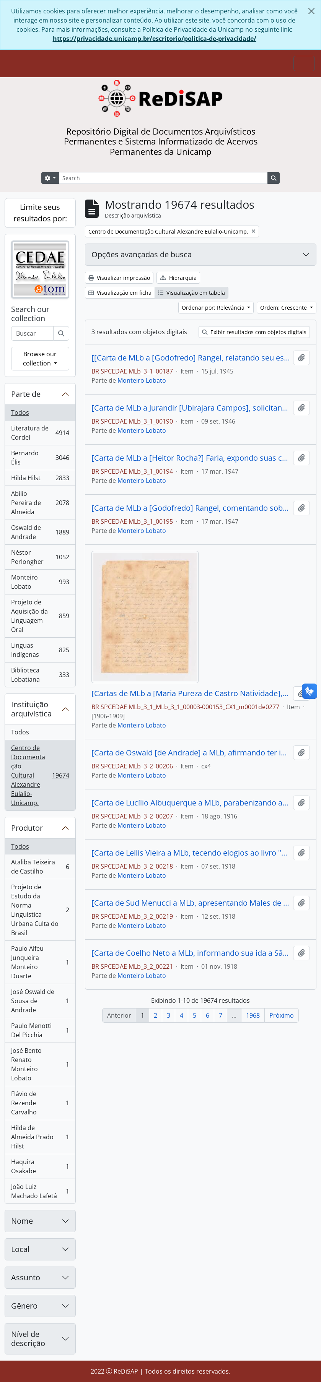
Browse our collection (40, 358)
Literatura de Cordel (40, 433)
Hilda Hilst (40, 479)
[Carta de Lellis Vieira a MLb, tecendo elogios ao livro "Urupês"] (190, 852)
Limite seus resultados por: (40, 213)
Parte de (26, 394)
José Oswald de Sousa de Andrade (40, 1000)
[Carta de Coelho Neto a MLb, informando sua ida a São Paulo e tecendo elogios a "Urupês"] (190, 953)
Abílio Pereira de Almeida (40, 502)
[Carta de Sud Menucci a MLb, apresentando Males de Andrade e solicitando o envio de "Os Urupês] (190, 903)
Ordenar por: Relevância (214, 307)
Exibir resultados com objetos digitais (254, 332)
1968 (253, 1015)
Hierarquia (178, 277)
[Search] (163, 178)
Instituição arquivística (31, 709)
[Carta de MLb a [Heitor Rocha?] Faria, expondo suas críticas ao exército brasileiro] (190, 458)
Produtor (27, 828)
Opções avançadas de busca (141, 254)
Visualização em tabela (191, 292)
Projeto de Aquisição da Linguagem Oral (40, 616)
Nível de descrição (28, 1338)
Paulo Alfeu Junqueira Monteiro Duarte (40, 962)
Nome (22, 1221)
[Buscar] (61, 333)
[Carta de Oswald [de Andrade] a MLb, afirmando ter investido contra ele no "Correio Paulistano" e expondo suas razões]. (190, 752)
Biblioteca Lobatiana (40, 675)
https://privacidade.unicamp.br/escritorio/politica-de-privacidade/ (154, 38)
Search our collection (30, 314)
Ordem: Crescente (284, 307)
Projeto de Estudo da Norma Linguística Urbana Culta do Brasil (40, 910)
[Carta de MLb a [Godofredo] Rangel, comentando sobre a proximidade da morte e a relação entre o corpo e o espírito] (190, 508)
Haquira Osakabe (40, 1166)
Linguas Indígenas (40, 650)
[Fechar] (311, 11)
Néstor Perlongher (40, 557)
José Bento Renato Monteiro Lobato (40, 1064)
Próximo (281, 1015)
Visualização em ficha (120, 292)
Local (20, 1249)
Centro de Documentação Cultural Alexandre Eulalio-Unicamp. (40, 775)
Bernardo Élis (40, 457)
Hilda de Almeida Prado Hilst (40, 1137)
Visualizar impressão (119, 277)
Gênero (24, 1306)
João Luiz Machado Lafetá (40, 1191)
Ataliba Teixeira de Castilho (40, 866)
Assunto (25, 1277)
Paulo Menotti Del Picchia (40, 1030)
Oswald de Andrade (40, 532)
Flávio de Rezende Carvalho (40, 1103)
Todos (20, 412)
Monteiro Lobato (40, 582)
